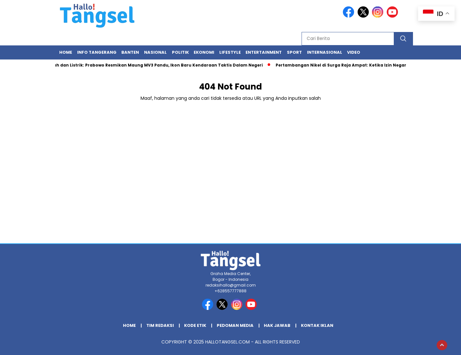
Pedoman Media (235, 325)
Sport (294, 52)
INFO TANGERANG (97, 52)
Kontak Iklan (317, 325)
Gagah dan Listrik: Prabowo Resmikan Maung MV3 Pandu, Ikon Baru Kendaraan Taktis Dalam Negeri (155, 65)
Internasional (324, 52)
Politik (180, 52)
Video (353, 52)
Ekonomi (204, 52)
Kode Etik (195, 325)
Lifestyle (230, 52)
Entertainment (264, 52)
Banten (130, 52)
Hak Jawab (277, 325)
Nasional (155, 52)
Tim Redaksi (160, 325)
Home (65, 52)
